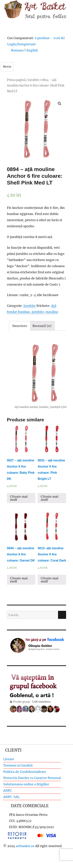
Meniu (7, 66)
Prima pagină (16, 80)
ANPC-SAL (11, 797)
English (32, 50)
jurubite (38, 312)
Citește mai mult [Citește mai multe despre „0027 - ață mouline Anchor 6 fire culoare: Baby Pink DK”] (19, 498)
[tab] (19, 326)
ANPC (7, 790)
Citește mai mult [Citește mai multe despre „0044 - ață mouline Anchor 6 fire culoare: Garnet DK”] (19, 579)
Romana (17, 50)
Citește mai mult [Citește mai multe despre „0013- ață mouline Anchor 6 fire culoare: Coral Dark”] (49, 579)
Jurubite (33, 80)
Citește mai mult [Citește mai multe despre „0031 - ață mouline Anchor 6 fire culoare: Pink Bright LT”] (49, 498)
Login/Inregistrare (21, 44)
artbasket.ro (25, 846)
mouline (52, 312)
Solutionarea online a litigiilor (26, 784)
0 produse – (50, 38)
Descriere (19, 326)
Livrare (8, 759)
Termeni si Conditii (17, 765)
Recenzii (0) (41, 326)
